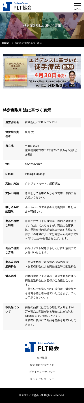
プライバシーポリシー (42, 371)
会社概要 (42, 357)
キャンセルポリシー (42, 379)
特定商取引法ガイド (42, 365)
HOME (5, 43)
